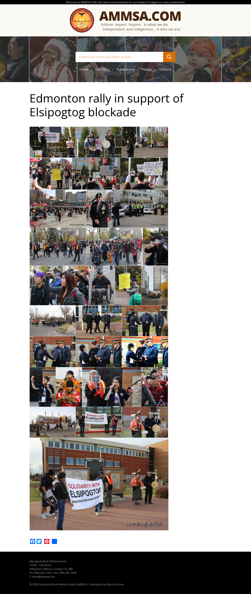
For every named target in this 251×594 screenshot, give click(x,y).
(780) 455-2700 (42, 573)
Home (84, 69)
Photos (146, 69)
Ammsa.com (140, 15)
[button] (53, 155)
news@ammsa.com (43, 576)
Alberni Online (115, 584)
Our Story (102, 69)
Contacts (164, 69)
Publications (125, 69)
